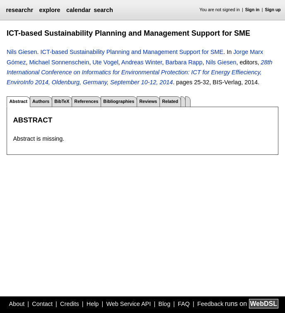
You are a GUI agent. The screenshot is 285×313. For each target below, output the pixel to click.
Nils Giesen (22, 52)
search (103, 10)
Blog (164, 304)
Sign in (252, 9)
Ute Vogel (105, 62)
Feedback (210, 304)
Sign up (273, 9)
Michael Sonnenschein (59, 62)
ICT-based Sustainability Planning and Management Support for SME (132, 52)
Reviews (148, 101)
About (17, 304)
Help (93, 304)
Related (170, 101)
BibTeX (61, 101)
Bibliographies (118, 101)
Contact (42, 304)
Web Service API (128, 304)
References (86, 101)
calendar (78, 10)
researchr (19, 10)
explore (49, 10)
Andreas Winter (141, 62)
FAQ (184, 304)
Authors (40, 101)
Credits (69, 304)
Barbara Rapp (184, 62)
